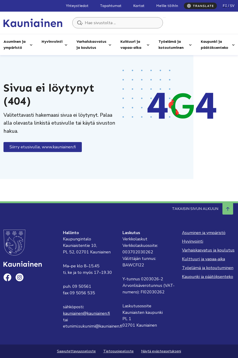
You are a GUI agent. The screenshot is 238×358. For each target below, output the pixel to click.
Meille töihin (167, 5)
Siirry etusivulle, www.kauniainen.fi (43, 147)
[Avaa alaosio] (31, 45)
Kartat (139, 5)
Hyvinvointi (52, 41)
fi (225, 5)
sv (232, 5)
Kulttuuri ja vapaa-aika (130, 44)
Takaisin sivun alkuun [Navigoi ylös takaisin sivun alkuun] (202, 209)
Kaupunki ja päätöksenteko (214, 44)
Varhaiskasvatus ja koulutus (91, 44)
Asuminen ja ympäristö (14, 44)
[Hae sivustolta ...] (117, 22)
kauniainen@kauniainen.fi (86, 313)
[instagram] (19, 277)
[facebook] (7, 277)
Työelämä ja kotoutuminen (171, 44)
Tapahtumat (111, 5)
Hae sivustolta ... (164, 17)
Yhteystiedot (77, 5)
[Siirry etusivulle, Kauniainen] (32, 22)
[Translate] (200, 6)
